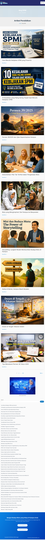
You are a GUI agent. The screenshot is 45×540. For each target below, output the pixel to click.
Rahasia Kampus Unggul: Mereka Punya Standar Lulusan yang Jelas (13, 467)
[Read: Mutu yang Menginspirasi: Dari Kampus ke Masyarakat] (22, 196)
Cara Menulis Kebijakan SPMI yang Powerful (16, 61)
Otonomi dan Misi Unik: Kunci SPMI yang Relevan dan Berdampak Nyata (13, 459)
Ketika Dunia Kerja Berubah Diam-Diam (8, 456)
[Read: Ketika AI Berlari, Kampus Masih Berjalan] (22, 273)
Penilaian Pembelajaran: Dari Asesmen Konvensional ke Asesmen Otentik (14, 493)
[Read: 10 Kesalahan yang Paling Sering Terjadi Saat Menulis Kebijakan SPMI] (22, 81)
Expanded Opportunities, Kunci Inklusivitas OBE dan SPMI (11, 501)
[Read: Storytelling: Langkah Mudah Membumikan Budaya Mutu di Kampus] (22, 233)
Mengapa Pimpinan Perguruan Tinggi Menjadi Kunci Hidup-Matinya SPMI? (14, 446)
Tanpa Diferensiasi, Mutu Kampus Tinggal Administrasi (10, 433)
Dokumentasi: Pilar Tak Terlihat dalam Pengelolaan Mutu (20, 175)
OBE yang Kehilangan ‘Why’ (6, 495)
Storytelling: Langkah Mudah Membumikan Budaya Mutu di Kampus (13, 416)
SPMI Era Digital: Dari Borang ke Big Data (8, 486)
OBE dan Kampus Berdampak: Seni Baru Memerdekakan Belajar (12, 499)
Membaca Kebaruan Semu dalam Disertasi (8, 431)
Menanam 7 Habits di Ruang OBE (7, 510)
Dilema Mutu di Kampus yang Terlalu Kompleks (9, 429)
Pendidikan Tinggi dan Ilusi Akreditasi (7, 427)
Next (41, 373)
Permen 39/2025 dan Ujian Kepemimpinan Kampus (19, 138)
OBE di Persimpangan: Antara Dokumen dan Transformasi (11, 505)
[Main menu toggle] (42, 3)
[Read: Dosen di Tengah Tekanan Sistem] (22, 310)
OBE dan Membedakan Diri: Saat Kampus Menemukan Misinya (12, 490)
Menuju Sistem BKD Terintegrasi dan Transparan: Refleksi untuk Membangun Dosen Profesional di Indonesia (20, 497)
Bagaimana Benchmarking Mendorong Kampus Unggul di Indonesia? (13, 469)
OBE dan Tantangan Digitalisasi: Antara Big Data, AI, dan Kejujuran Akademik (14, 488)
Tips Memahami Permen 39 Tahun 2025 (15, 365)
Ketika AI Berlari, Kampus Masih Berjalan (15, 289)
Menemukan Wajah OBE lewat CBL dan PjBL (9, 503)
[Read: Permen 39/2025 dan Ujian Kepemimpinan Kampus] (22, 121)
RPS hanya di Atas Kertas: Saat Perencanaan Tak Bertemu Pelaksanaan (13, 461)
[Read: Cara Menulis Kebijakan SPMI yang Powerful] (22, 44)
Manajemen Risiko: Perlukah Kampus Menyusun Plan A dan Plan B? (13, 482)
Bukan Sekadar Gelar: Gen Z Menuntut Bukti (9, 435)
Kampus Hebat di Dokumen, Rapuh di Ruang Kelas (10, 450)
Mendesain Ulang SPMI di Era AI (6, 444)
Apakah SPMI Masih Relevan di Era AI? (8, 439)
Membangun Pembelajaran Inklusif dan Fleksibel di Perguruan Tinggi (13, 471)
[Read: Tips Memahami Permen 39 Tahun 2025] (22, 348)
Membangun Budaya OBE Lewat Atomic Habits (9, 507)
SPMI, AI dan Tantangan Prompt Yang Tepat (8, 448)
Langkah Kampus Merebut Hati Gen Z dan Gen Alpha (10, 437)
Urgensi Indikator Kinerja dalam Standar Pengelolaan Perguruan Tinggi (13, 465)
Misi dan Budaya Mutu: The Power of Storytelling (9, 478)
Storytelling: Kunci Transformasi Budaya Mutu (9, 473)
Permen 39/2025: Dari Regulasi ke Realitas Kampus (10, 480)
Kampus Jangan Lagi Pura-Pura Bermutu (8, 452)
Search (2, 400)
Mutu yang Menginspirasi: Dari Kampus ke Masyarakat (20, 213)
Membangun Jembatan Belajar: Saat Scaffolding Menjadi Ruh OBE (12, 484)
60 (23, 373)
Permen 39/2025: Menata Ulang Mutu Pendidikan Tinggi (11, 454)
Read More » (4, 63)
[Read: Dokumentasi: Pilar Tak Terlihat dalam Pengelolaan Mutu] (22, 158)
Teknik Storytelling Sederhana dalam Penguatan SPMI (10, 463)
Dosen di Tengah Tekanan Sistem (13, 327)
